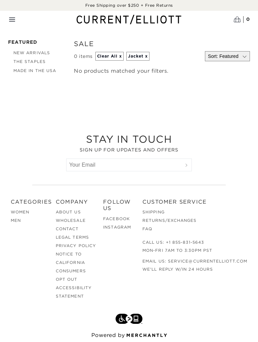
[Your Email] (124, 165)
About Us (68, 212)
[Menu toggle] (12, 19)
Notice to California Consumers (71, 262)
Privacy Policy (76, 245)
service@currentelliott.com (207, 261)
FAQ (147, 229)
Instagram (117, 227)
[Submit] (186, 165)
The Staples (29, 61)
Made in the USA (34, 70)
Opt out (67, 279)
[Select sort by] (227, 56)
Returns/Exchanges (169, 220)
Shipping (153, 212)
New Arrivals (31, 52)
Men (16, 220)
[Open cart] (242, 19)
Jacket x (138, 56)
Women (20, 212)
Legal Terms (72, 237)
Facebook (116, 218)
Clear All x (109, 56)
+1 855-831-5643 (185, 242)
